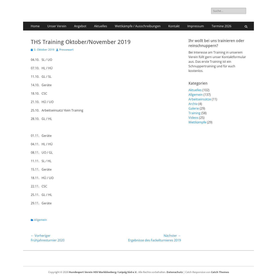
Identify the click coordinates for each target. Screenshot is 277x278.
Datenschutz (175, 272)
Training (194, 113)
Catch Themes (220, 272)
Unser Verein (56, 26)
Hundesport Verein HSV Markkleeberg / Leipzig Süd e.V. (103, 272)
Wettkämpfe (197, 122)
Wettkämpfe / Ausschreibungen (138, 26)
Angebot (80, 26)
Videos (193, 117)
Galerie (194, 108)
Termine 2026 (221, 26)
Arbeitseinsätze (200, 99)
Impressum (195, 26)
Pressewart (66, 49)
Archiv (193, 104)
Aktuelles (100, 26)
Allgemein (40, 220)
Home (35, 26)
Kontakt (174, 26)
